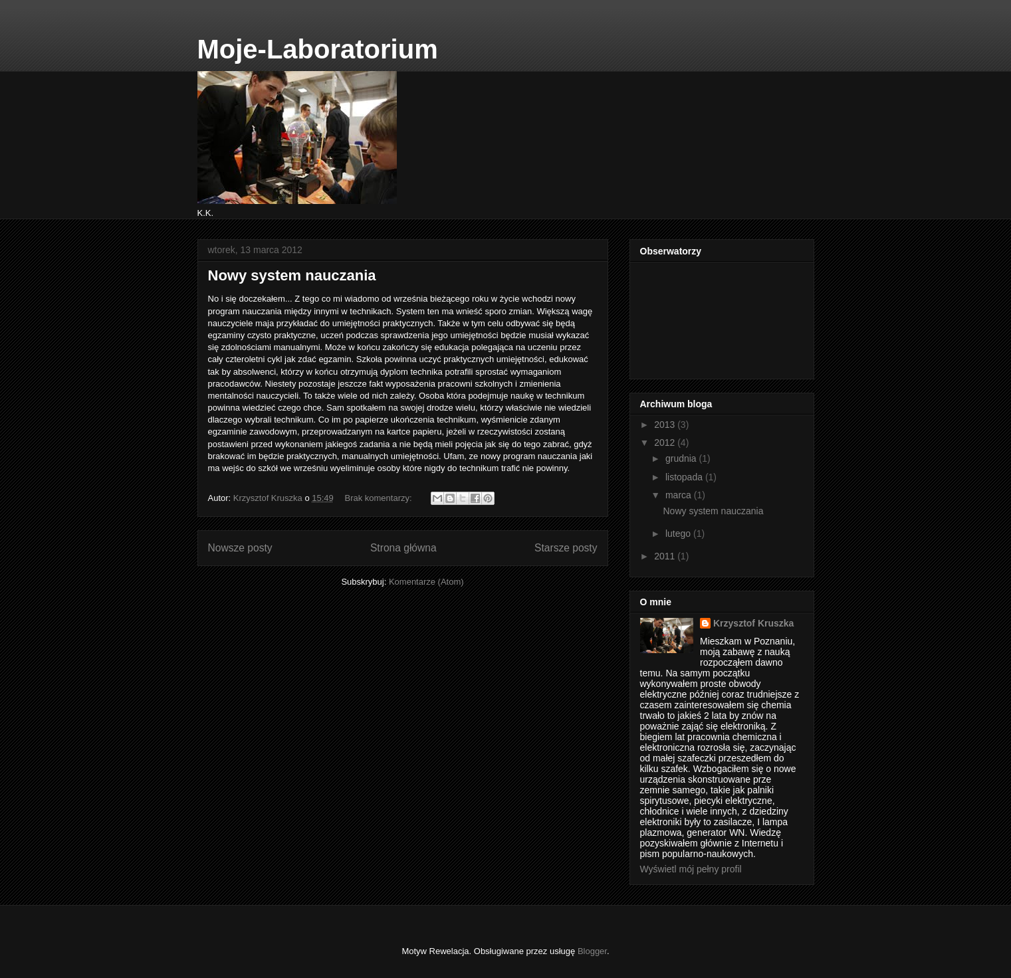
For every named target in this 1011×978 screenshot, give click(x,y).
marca (679, 495)
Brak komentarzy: (379, 498)
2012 (665, 442)
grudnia (682, 458)
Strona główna (403, 547)
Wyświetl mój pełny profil (691, 869)
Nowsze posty (240, 547)
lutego (679, 533)
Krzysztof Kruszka (753, 623)
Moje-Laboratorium (317, 49)
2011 (665, 556)
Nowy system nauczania (292, 275)
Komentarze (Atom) (426, 582)
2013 (665, 424)
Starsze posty (565, 547)
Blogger (592, 951)
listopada (685, 477)
